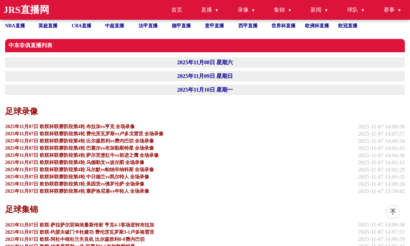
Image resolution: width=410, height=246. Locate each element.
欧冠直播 (347, 25)
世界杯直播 (283, 25)
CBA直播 (82, 25)
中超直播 (114, 25)
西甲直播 (247, 25)
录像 (243, 10)
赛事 (389, 10)
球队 (352, 10)
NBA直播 (15, 25)
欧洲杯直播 (317, 25)
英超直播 (47, 25)
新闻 (315, 10)
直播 (206, 10)
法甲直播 (148, 25)
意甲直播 (214, 25)
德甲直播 (181, 25)
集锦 (279, 10)
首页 (176, 10)
